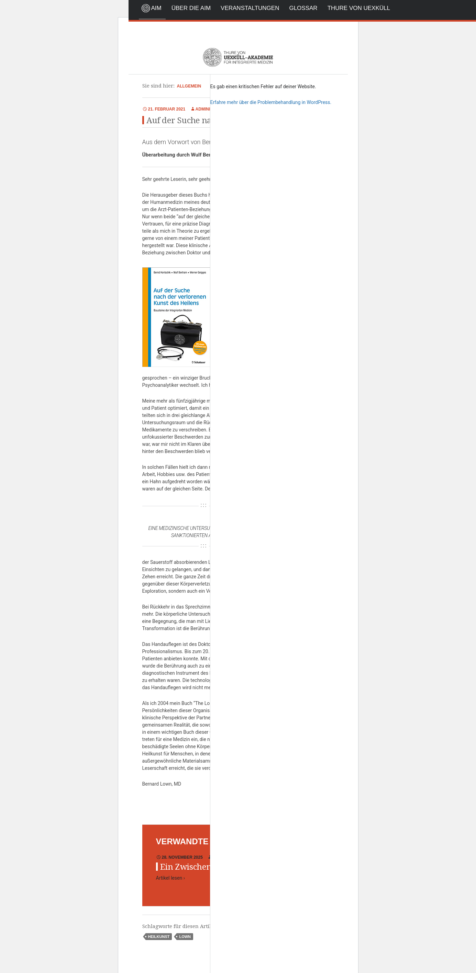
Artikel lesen (170, 878)
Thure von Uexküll (359, 8)
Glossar (303, 8)
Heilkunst (159, 937)
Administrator (213, 109)
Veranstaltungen (250, 8)
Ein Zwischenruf (192, 867)
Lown (185, 937)
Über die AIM (191, 8)
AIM (156, 8)
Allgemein (189, 86)
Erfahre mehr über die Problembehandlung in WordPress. (271, 102)
